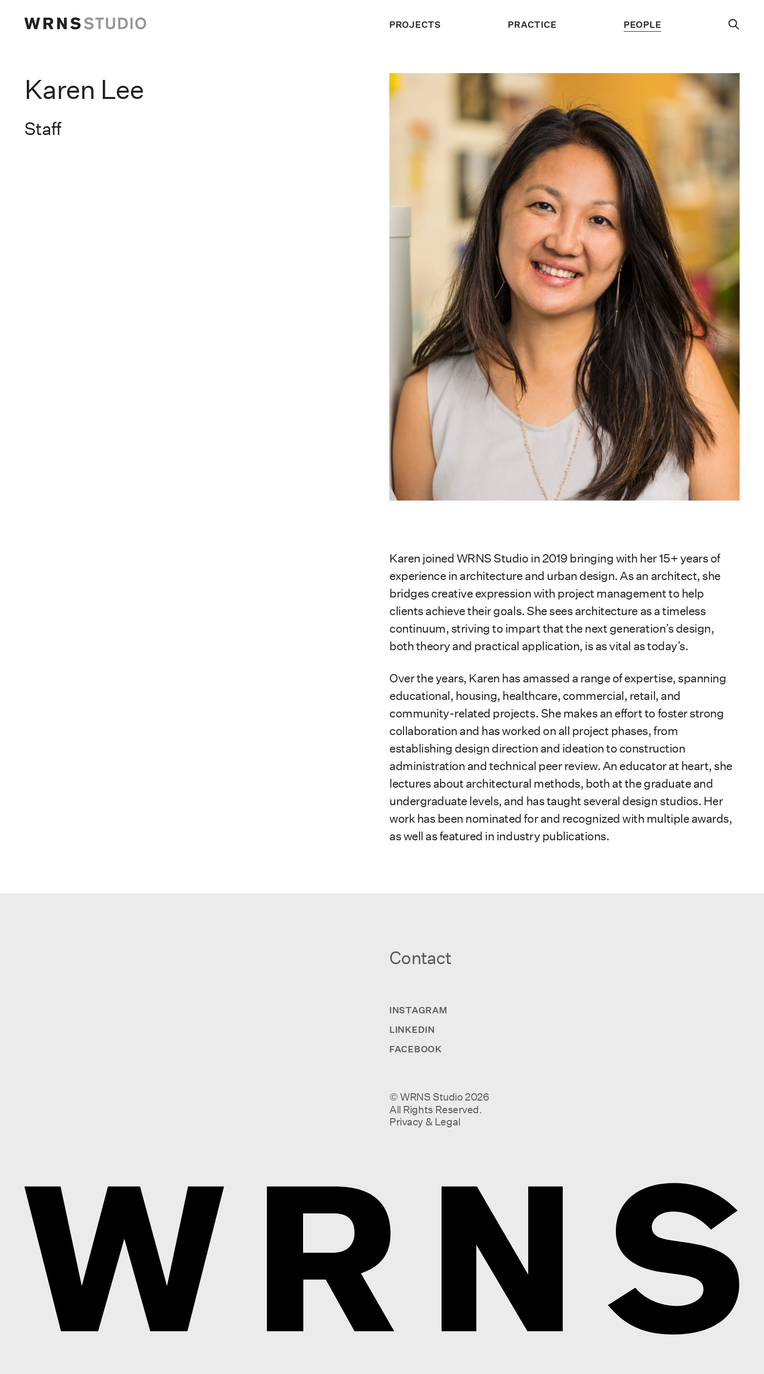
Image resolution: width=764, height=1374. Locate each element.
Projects (415, 24)
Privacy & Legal (424, 1121)
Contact (420, 958)
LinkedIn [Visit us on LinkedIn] (412, 1029)
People (642, 24)
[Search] (734, 24)
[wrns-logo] (85, 24)
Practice (532, 24)
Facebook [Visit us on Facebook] (415, 1049)
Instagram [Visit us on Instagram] (418, 1010)
